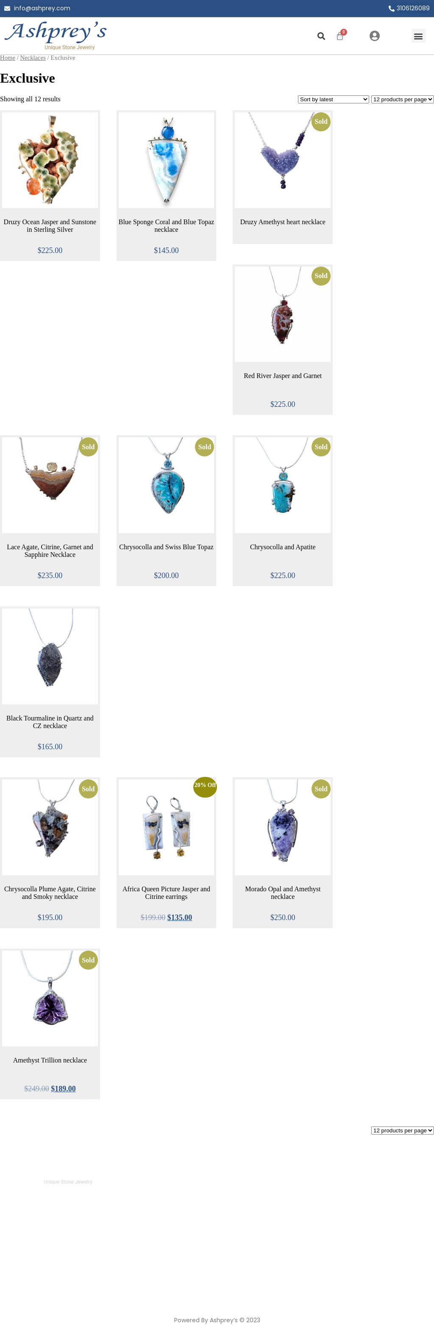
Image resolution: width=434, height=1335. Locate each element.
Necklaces (32, 57)
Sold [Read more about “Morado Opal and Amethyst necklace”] (321, 789)
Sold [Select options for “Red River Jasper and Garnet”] (321, 275)
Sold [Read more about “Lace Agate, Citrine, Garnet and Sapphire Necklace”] (88, 447)
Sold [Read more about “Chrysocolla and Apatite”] (321, 447)
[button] (321, 36)
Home (7, 57)
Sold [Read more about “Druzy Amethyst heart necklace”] (321, 121)
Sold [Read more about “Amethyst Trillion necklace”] (88, 960)
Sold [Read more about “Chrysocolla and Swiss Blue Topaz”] (204, 447)
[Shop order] (333, 99)
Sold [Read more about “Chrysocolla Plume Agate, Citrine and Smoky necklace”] (88, 789)
